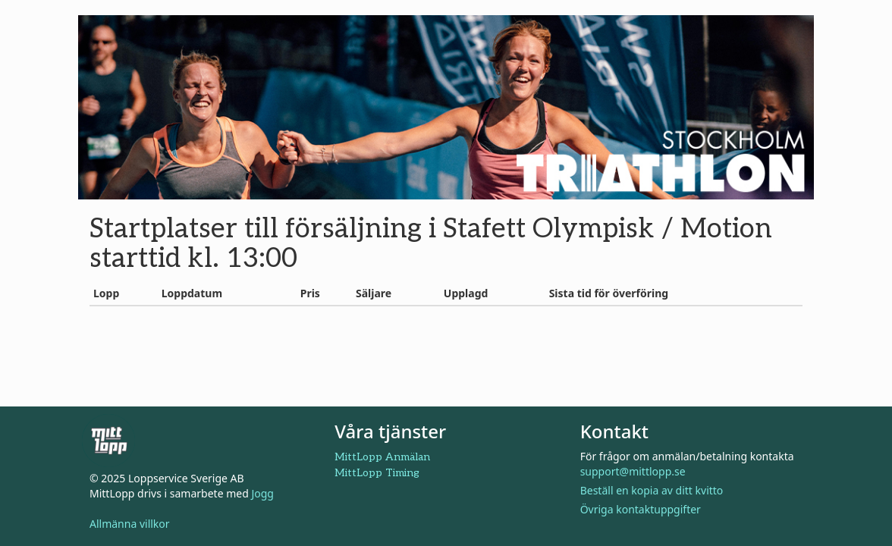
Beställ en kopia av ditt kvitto (652, 490)
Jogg (262, 493)
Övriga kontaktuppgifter (640, 509)
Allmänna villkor (130, 523)
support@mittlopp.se (633, 471)
